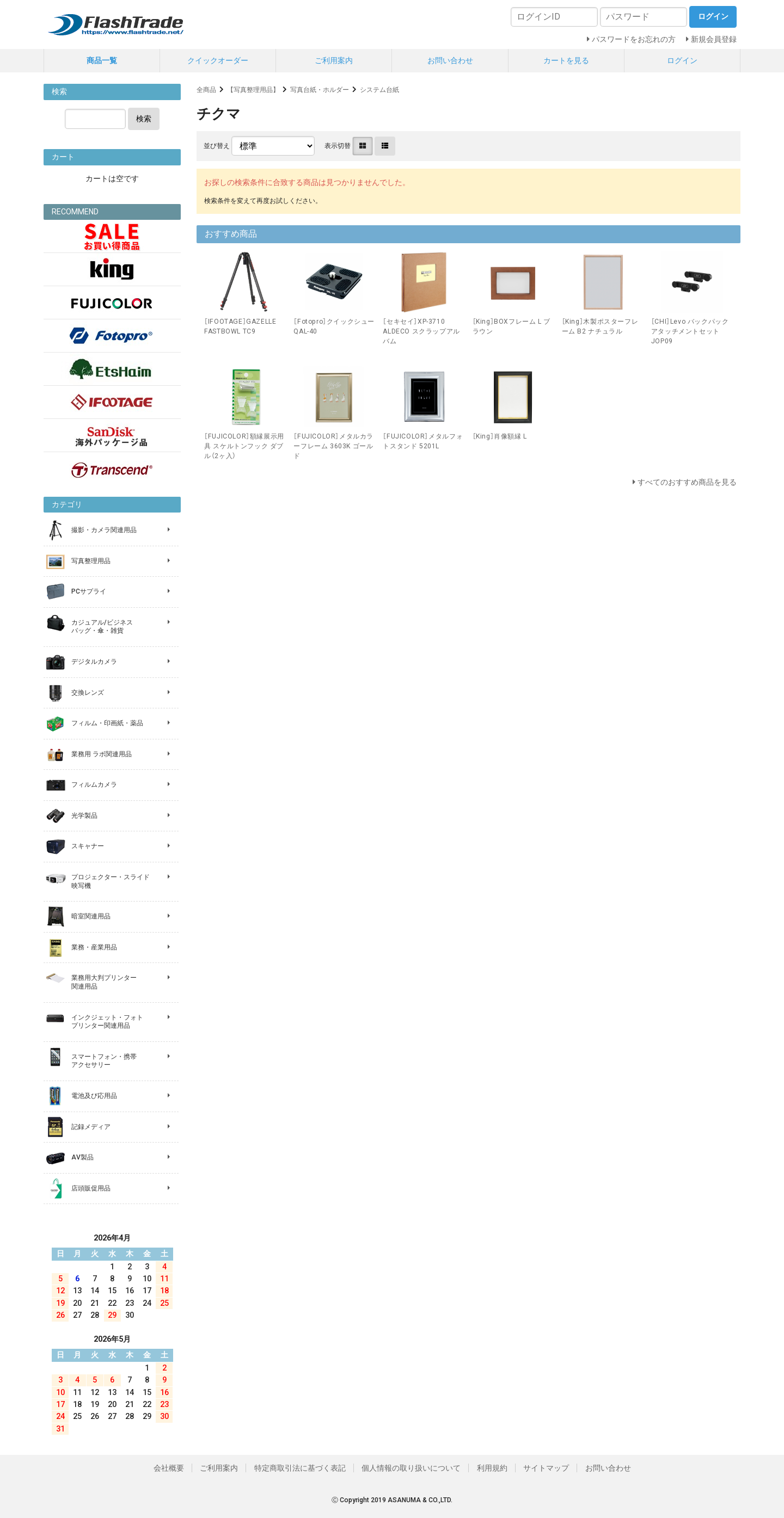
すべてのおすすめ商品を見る (687, 482)
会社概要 (169, 1468)
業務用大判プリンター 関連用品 (104, 982)
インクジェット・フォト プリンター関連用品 (107, 1022)
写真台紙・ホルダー (319, 90)
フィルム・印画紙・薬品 (107, 723)
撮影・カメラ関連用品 (104, 530)
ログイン (682, 60)
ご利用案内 (334, 60)
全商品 (206, 90)
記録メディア (91, 1127)
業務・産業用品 (94, 947)
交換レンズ (87, 692)
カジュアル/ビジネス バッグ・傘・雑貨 (102, 627)
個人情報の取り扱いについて (411, 1468)
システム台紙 (379, 90)
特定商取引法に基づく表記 (300, 1468)
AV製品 (82, 1157)
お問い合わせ (450, 60)
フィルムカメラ (94, 784)
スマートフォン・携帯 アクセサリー (104, 1061)
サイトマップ (546, 1468)
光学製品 (84, 815)
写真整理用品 (91, 561)
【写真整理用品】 (253, 90)
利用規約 (492, 1468)
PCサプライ (88, 591)
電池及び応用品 (94, 1096)
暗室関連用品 (91, 916)
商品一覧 (102, 60)
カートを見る (566, 60)
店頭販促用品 (91, 1188)
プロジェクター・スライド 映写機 (110, 881)
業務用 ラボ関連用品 (101, 754)
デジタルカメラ (94, 661)
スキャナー (87, 846)
